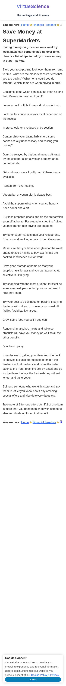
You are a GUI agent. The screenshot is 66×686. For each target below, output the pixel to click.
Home (25, 24)
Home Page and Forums (33, 15)
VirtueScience (33, 6)
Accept (33, 679)
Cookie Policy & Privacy (45, 674)
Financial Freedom (44, 24)
